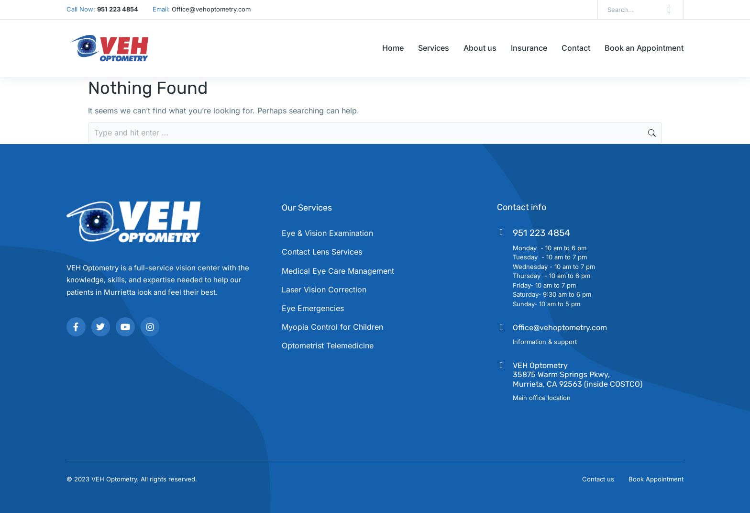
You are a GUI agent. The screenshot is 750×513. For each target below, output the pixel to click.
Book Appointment (656, 479)
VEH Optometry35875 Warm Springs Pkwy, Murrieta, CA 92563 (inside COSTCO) (577, 374)
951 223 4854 (541, 232)
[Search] (669, 9)
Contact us (598, 479)
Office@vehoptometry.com (560, 327)
